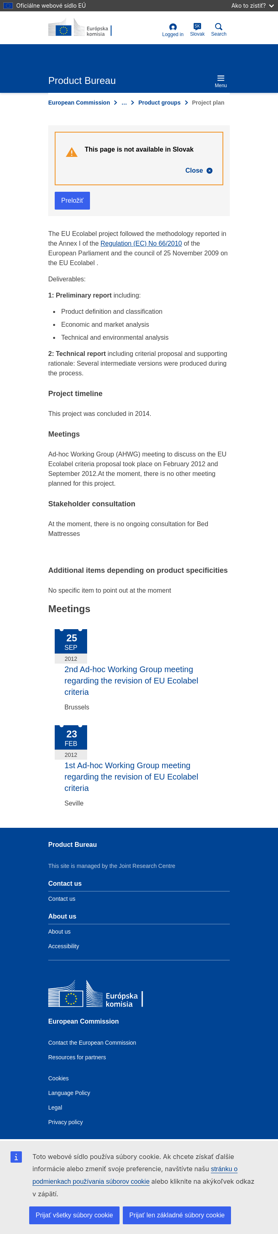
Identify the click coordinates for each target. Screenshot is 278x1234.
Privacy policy (65, 1122)
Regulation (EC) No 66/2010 (141, 243)
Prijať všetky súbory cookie (74, 1215)
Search (219, 30)
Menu (221, 81)
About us (59, 931)
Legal (55, 1107)
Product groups (159, 102)
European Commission (79, 102)
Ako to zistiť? (252, 5)
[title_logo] (87, 27)
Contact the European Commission (92, 1042)
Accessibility (63, 946)
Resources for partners (77, 1057)
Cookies (58, 1078)
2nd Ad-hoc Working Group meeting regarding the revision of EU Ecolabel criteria (131, 680)
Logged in (173, 30)
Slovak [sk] (197, 30)
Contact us (61, 899)
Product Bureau (72, 844)
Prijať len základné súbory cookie (177, 1215)
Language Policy (69, 1093)
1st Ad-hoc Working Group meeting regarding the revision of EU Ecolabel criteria (131, 777)
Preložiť (72, 200)
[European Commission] (107, 995)
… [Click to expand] (124, 102)
